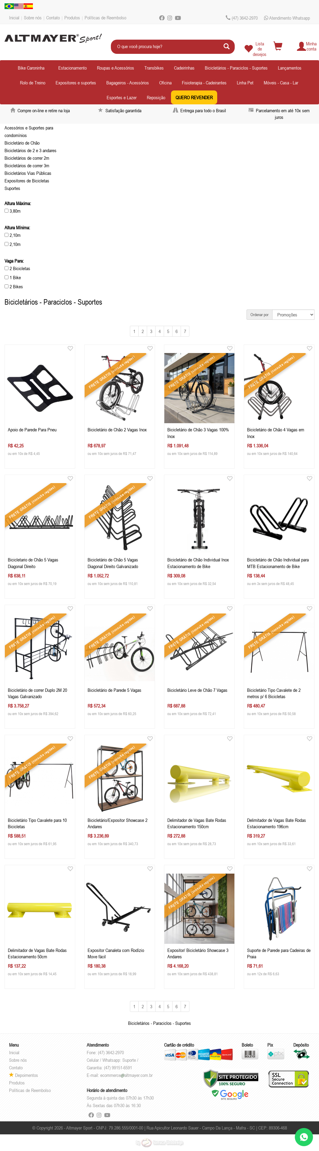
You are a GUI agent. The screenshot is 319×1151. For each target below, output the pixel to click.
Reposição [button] (156, 97)
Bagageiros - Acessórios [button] (127, 82)
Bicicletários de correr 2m (27, 158)
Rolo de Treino (32, 82)
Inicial (14, 17)
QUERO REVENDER (194, 97)
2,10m (13, 235)
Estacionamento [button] (72, 67)
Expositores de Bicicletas (27, 180)
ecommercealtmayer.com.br (126, 1075)
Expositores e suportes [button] (76, 82)
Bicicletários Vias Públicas (28, 173)
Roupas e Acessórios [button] (115, 67)
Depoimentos (23, 1075)
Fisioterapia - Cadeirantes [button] (204, 82)
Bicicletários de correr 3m (27, 165)
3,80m (13, 211)
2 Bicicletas (17, 268)
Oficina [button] (165, 82)
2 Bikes (14, 286)
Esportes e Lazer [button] (122, 97)
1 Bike (13, 277)
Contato (53, 17)
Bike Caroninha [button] (31, 67)
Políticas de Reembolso (105, 17)
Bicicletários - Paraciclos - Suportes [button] (236, 67)
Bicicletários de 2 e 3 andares (30, 150)
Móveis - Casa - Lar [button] (281, 82)
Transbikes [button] (154, 67)
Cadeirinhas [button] (184, 67)
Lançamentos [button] (289, 67)
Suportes (12, 188)
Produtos (72, 17)
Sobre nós (33, 17)
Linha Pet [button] (245, 82)
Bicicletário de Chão (22, 143)
